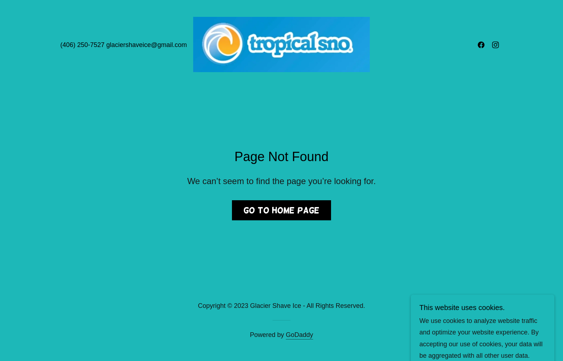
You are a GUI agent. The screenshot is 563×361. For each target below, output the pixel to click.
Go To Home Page (281, 210)
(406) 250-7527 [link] (82, 44)
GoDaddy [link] (299, 334)
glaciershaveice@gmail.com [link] (146, 44)
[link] (281, 44)
